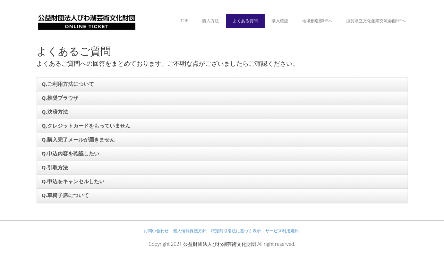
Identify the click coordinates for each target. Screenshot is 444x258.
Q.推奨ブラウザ (60, 97)
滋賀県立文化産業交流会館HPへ (376, 21)
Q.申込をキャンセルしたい (73, 181)
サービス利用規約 (282, 231)
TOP (184, 21)
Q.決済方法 (55, 111)
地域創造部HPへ (317, 21)
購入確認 (280, 21)
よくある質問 (245, 21)
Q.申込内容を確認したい (70, 153)
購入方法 (210, 21)
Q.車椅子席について (65, 195)
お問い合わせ (156, 231)
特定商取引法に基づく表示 (236, 231)
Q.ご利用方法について (68, 83)
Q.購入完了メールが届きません (78, 139)
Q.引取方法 (55, 167)
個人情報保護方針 (189, 231)
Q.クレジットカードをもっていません (86, 125)
